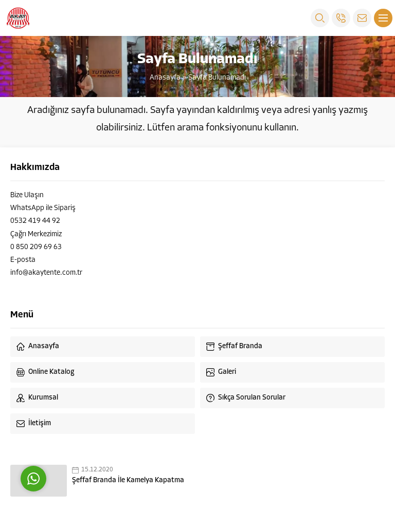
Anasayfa (165, 78)
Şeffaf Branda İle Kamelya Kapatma (128, 480)
